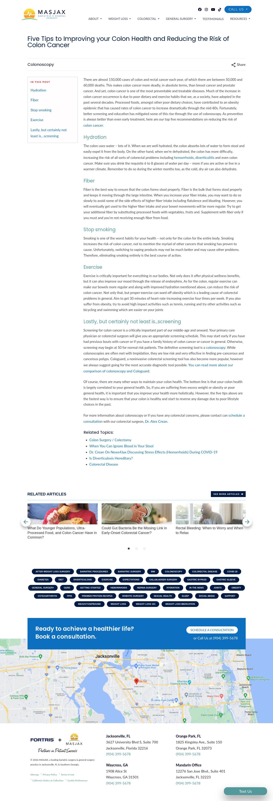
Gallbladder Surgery (192, 580)
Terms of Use (67, 779)
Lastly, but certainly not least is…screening (49, 133)
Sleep (42, 608)
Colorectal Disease (103, 464)
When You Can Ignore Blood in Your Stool (121, 446)
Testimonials (217, 18)
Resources (240, 18)
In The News (37, 599)
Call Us (237, 10)
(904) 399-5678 (118, 759)
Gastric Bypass (229, 580)
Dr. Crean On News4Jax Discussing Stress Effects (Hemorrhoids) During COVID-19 (153, 452)
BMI (165, 571)
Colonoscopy (187, 571)
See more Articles (228, 494)
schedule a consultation (212, 635)
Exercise (37, 120)
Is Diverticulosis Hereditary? (111, 458)
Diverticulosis (105, 580)
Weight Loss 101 (181, 608)
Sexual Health (233, 599)
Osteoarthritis (107, 599)
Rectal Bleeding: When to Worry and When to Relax (211, 519)
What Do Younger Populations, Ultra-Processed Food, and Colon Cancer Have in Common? (63, 521)
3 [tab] (144, 549)
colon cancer (93, 125)
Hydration (38, 90)
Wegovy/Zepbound (120, 608)
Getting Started (136, 589)
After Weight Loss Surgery (56, 571)
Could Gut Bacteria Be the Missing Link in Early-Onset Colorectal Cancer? (137, 519)
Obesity (81, 599)
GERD (110, 589)
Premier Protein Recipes (161, 599)
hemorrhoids (184, 157)
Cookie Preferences (77, 785)
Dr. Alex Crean (156, 421)
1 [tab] (129, 549)
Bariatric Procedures (101, 571)
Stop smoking (41, 110)
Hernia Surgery (197, 589)
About (108, 18)
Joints (60, 599)
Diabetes (61, 580)
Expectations (157, 580)
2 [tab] (137, 549)
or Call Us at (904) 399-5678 (215, 643)
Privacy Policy (50, 779)
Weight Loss (130, 18)
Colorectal (156, 18)
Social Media (65, 608)
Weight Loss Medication (219, 608)
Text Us (245, 791)
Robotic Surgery (201, 599)
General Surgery (185, 18)
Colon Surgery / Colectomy (110, 440)
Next (246, 522)
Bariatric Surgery (139, 571)
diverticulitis (204, 157)
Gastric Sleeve (50, 589)
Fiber (35, 100)
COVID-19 (39, 580)
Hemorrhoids (167, 589)
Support (91, 608)
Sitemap (34, 779)
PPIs (131, 599)
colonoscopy (215, 347)
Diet (81, 580)
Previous (27, 522)
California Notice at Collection (47, 785)
